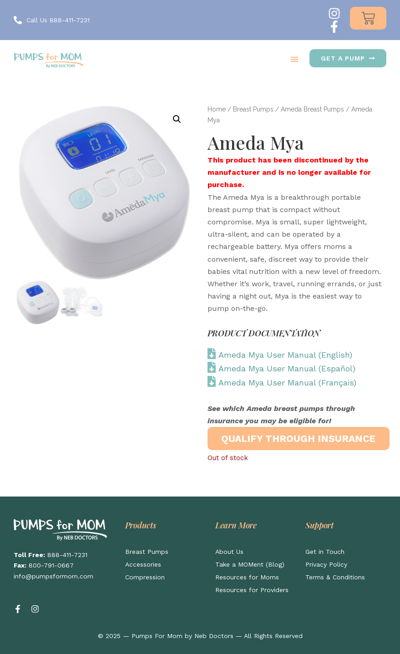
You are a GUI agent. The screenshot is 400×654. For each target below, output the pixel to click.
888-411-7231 (67, 554)
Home (217, 109)
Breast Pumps (253, 109)
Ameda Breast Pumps (312, 109)
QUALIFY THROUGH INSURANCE (298, 438)
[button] (294, 59)
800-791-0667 (51, 565)
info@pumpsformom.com (53, 576)
